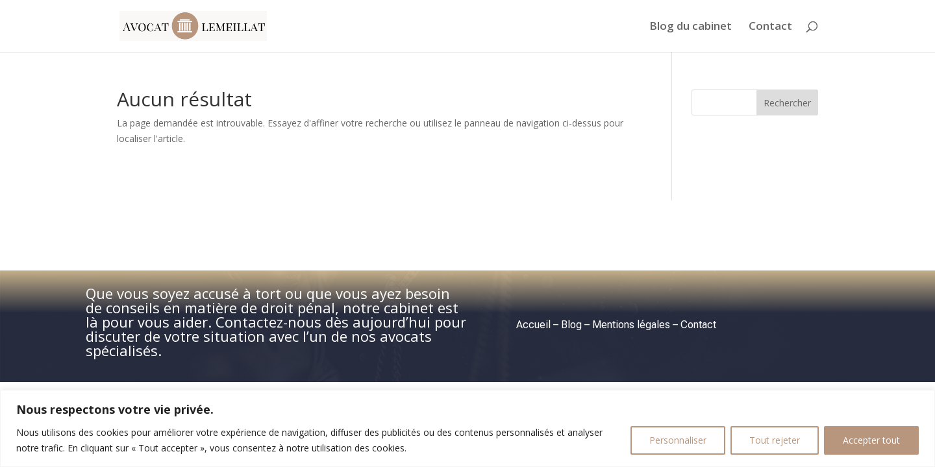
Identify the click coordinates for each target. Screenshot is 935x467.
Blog (571, 324)
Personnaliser (677, 440)
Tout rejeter (774, 440)
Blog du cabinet (690, 27)
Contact (770, 27)
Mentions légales (631, 324)
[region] (467, 428)
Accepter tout (871, 440)
